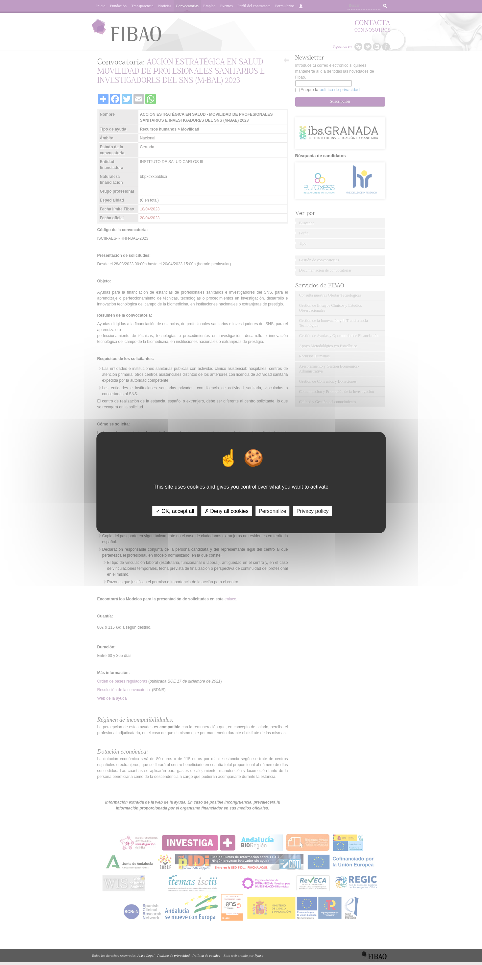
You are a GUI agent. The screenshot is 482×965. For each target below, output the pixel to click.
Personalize (272, 511)
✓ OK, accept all (175, 511)
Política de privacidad (173, 955)
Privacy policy (313, 511)
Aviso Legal (146, 955)
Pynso (258, 955)
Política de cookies (206, 955)
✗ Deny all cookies (227, 511)
